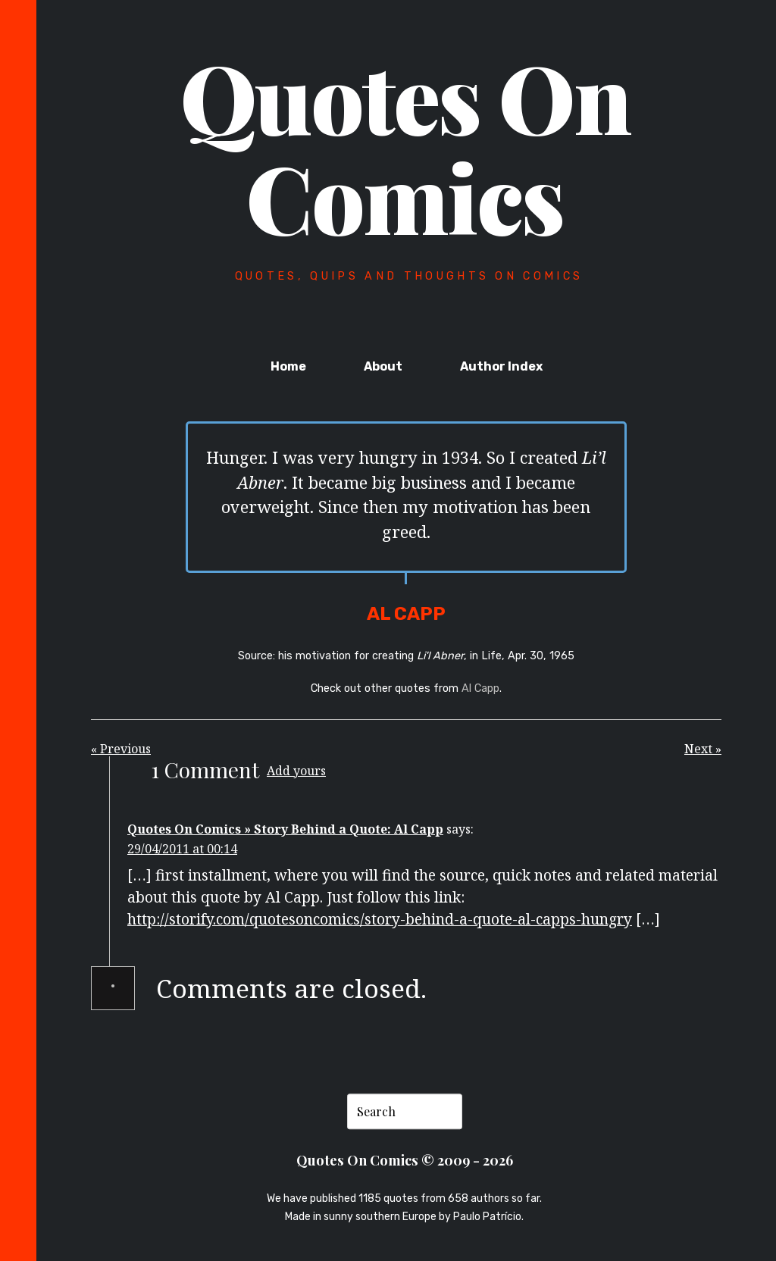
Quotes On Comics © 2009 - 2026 (404, 1159)
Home (288, 366)
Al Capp (480, 688)
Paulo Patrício (487, 1216)
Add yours (296, 770)
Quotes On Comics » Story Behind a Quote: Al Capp (285, 829)
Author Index (501, 366)
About (383, 366)
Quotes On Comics (405, 146)
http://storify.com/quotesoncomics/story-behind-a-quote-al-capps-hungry (379, 919)
